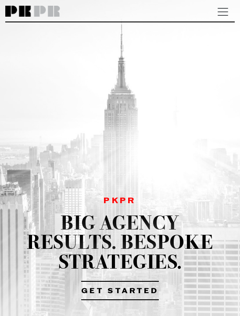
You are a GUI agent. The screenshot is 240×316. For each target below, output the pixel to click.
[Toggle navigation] (223, 12)
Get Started (120, 291)
